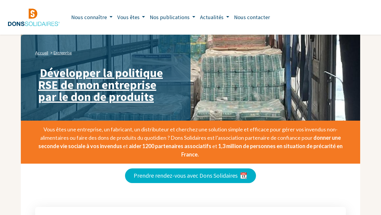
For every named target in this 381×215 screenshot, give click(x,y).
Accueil (41, 52)
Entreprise (63, 52)
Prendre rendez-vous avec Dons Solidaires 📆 (190, 175)
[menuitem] (252, 17)
